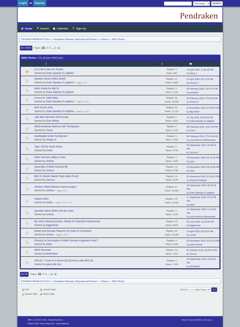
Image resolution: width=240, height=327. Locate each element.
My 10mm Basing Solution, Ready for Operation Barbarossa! (67, 221)
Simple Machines (55, 320)
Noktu (49, 202)
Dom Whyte (52, 120)
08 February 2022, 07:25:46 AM (202, 136)
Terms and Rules (194, 320)
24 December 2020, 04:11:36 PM (203, 157)
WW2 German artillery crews (50, 157)
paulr (192, 204)
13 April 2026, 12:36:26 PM (200, 69)
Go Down (26, 48)
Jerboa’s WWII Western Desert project (55, 186)
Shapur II (51, 139)
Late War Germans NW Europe (51, 117)
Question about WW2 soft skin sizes (54, 210)
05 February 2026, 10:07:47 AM (202, 88)
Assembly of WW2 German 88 (51, 166)
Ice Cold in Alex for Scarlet (48, 69)
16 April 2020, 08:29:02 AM (200, 231)
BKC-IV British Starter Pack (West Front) (56, 176)
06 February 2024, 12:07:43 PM (202, 127)
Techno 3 (194, 83)
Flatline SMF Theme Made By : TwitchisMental (48, 323)
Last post (184, 64)
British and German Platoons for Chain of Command (62, 231)
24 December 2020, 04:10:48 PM (203, 167)
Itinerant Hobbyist (198, 180)
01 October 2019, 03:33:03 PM (202, 250)
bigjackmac (52, 225)
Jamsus (50, 179)
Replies (155, 64)
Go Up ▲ (208, 320)
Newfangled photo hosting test (51, 136)
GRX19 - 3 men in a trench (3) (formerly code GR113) (63, 260)
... (52, 47)
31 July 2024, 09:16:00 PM (200, 117)
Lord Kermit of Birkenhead (202, 140)
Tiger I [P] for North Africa (48, 146)
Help (183, 320)
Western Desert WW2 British (50, 78)
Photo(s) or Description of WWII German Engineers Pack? (66, 240)
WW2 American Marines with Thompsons (56, 126)
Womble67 (195, 266)
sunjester (194, 92)
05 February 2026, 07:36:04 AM (202, 98)
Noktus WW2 (41, 198)
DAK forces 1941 (43, 107)
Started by (54, 64)
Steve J (193, 73)
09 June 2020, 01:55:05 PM (200, 221)
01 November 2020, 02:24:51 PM (203, 176)
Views (167, 64)
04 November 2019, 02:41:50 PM (203, 240)
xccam (49, 234)
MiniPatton (52, 253)
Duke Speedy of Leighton (60, 73)
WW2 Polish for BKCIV (46, 88)
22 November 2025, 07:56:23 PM (203, 108)
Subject (39, 64)
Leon (192, 161)
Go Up (24, 274)
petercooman (196, 244)
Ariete (49, 150)
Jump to (183, 289)
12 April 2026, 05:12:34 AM (200, 79)
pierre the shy (53, 264)
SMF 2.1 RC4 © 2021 (37, 320)
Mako (49, 244)
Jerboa (50, 161)
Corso (49, 130)
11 (55, 47)
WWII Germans (42, 249)
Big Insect (194, 111)
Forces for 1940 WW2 (46, 97)
